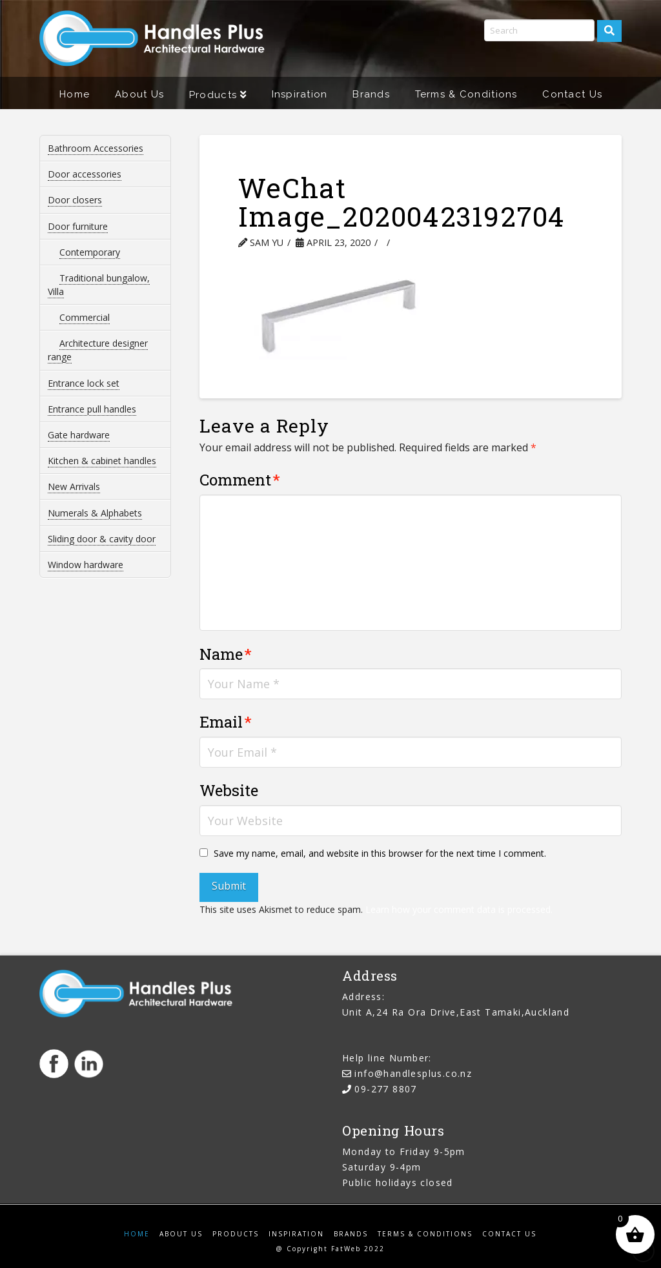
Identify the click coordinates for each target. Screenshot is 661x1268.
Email (225, 721)
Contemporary (89, 252)
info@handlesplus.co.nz (413, 1073)
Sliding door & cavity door (102, 539)
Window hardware (85, 564)
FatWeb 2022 (358, 1248)
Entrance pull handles (92, 409)
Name (225, 654)
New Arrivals (74, 486)
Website (228, 790)
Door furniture (78, 226)
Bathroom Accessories (95, 148)
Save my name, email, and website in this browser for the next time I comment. (380, 853)
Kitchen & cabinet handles (102, 461)
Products (235, 1234)
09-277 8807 (385, 1089)
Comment (239, 479)
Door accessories (84, 174)
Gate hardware (79, 435)
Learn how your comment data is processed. (459, 909)
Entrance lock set (83, 383)
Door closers (75, 200)
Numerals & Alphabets (95, 513)
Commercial (84, 317)
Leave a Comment (444, 242)
